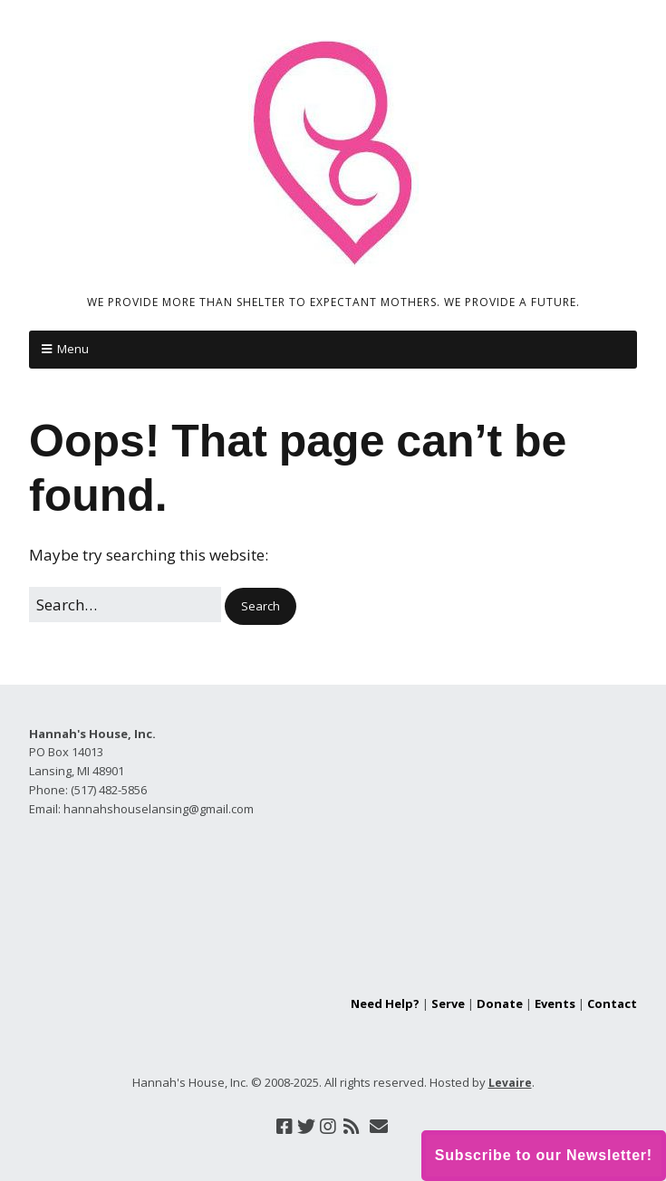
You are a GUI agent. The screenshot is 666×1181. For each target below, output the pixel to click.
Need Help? (385, 1003)
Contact (612, 1003)
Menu (73, 349)
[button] (260, 606)
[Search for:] (125, 604)
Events (555, 1003)
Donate (500, 1003)
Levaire (510, 1082)
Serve (448, 1003)
